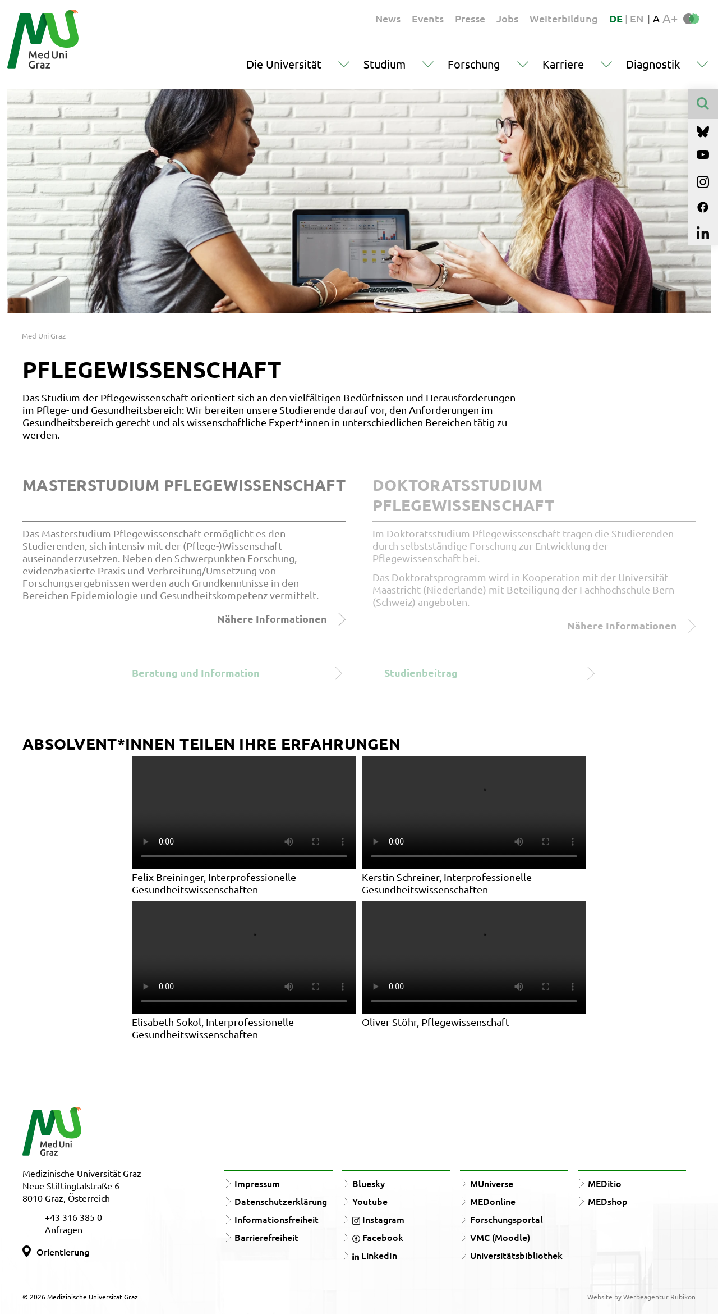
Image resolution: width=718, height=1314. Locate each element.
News (388, 18)
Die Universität (283, 64)
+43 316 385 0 (73, 1216)
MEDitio (605, 1183)
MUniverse (491, 1183)
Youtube (370, 1201)
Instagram (378, 1219)
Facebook (377, 1237)
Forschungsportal (506, 1219)
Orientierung (62, 1251)
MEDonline (493, 1201)
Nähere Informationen (281, 619)
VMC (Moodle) (500, 1237)
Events (428, 18)
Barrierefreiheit (266, 1237)
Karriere (563, 64)
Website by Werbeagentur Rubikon (641, 1296)
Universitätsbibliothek (516, 1255)
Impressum (257, 1183)
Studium (384, 64)
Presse (470, 18)
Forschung (474, 64)
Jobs (507, 18)
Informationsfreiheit (276, 1219)
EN (636, 18)
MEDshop (608, 1201)
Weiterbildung (564, 18)
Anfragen (63, 1229)
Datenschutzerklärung (280, 1201)
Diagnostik (653, 64)
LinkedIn (374, 1255)
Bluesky (368, 1183)
